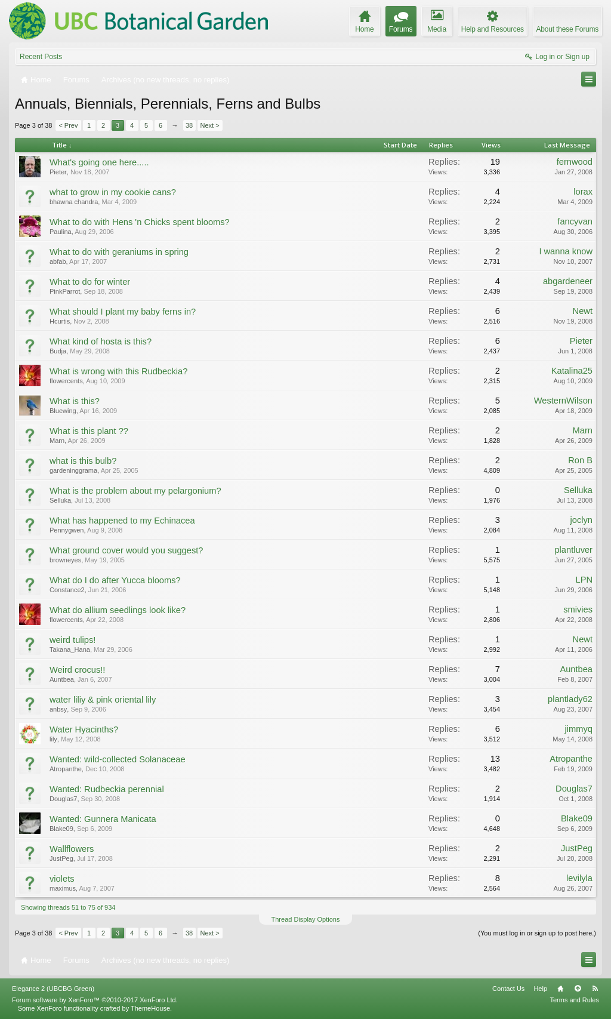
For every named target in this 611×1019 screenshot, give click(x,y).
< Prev (68, 125)
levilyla (579, 878)
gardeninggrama (73, 470)
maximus (63, 888)
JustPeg (61, 858)
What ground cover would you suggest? (126, 550)
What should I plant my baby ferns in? (123, 311)
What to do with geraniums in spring (119, 252)
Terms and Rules (574, 999)
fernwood (575, 162)
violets (62, 878)
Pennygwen (67, 530)
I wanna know (566, 251)
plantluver (573, 550)
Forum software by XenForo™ (95, 999)
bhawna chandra (74, 201)
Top (577, 988)
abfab (58, 261)
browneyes (65, 560)
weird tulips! (72, 640)
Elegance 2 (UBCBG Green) (53, 988)
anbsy (58, 709)
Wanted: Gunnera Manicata (103, 819)
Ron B (580, 460)
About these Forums (567, 29)
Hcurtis (60, 321)
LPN (584, 579)
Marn (57, 440)
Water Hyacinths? (84, 729)
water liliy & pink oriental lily (103, 699)
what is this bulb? (83, 461)
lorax (583, 191)
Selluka (60, 500)
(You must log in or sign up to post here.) (537, 933)
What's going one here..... (99, 162)
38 (189, 125)
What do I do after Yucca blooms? (115, 580)
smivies (578, 609)
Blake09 (61, 828)
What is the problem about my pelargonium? (135, 490)
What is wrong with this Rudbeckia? (118, 371)
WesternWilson (563, 400)
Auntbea (62, 679)
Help (540, 988)
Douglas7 (63, 798)
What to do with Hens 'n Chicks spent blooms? (140, 222)
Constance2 (67, 589)
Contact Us (508, 988)
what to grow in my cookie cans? (113, 192)
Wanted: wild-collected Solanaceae (118, 759)
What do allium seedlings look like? (118, 610)
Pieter (58, 172)
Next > (210, 125)
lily (53, 739)
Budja (58, 351)
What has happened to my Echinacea (122, 520)
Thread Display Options (305, 919)
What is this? (75, 401)
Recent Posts (41, 57)
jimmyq (579, 729)
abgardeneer (568, 281)
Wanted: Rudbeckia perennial (107, 789)
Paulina (61, 231)
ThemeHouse (150, 1008)
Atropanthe (66, 768)
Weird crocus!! (77, 670)
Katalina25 (572, 370)
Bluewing (63, 410)
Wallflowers (72, 849)
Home (560, 988)
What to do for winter (90, 282)
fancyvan (575, 221)
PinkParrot (65, 291)
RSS (595, 988)
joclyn (581, 520)
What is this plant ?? (89, 431)
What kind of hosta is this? (101, 341)
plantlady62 (570, 699)
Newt (583, 311)
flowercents (66, 380)
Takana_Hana (70, 649)
